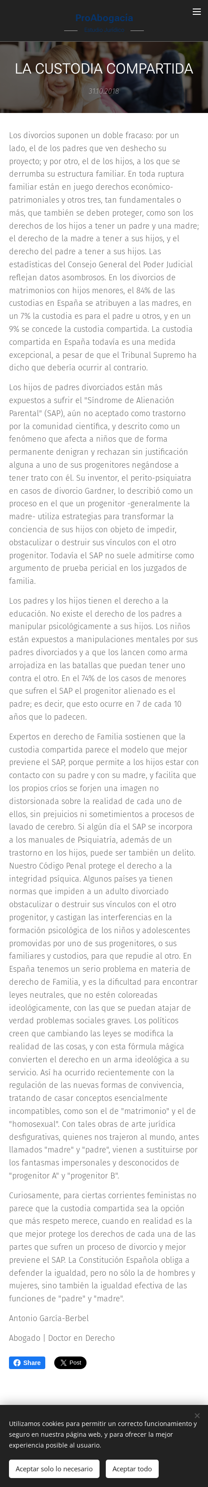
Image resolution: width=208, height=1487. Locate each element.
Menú (197, 11)
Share (27, 1362)
